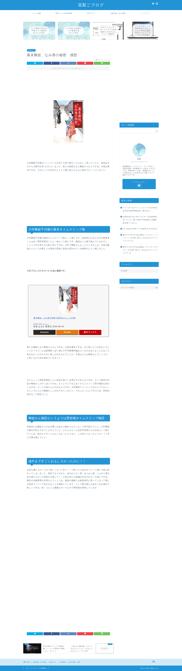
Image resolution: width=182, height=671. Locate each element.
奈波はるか (31, 50)
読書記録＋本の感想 (118, 13)
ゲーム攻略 (37, 13)
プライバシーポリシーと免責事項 (36, 668)
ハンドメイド (145, 13)
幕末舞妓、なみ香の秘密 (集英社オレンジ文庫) (54, 318)
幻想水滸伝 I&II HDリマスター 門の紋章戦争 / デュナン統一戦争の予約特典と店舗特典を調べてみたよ (140, 220)
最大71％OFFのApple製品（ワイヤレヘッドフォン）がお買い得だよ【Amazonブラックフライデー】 (140, 238)
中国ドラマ (91, 13)
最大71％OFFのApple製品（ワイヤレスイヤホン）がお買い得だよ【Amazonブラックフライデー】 (140, 250)
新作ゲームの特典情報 (64, 13)
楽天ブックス (90, 332)
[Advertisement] (68, 83)
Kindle (67, 332)
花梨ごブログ (91, 4)
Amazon (44, 332)
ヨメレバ (45, 324)
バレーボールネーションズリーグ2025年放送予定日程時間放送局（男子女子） (140, 209)
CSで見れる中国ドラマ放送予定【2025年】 (140, 229)
